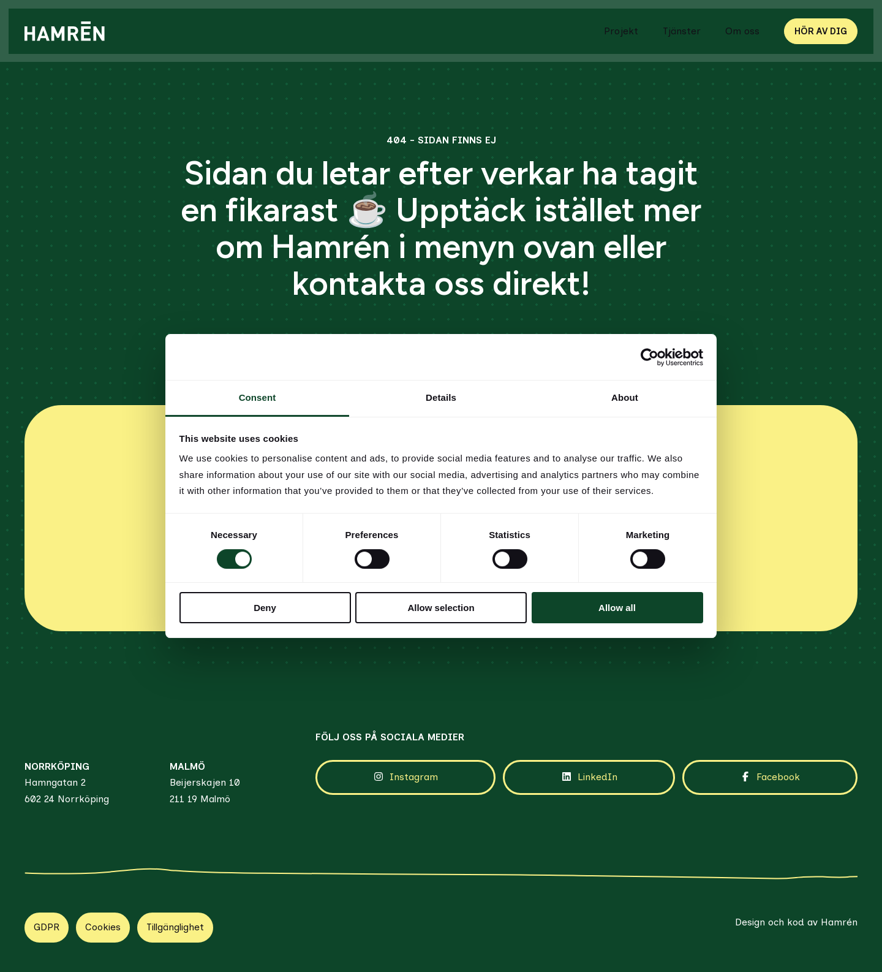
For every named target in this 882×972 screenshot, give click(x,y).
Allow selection (440, 607)
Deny (265, 607)
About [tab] (624, 397)
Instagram (405, 761)
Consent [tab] (257, 397)
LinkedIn (588, 761)
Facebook (769, 761)
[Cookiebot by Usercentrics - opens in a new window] (649, 357)
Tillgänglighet (175, 910)
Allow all (617, 607)
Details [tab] (441, 397)
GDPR (46, 910)
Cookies (103, 910)
